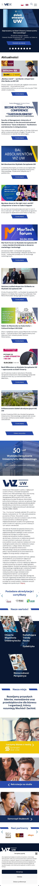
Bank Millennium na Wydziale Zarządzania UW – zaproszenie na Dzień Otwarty (19, 368)
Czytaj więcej (19, 94)
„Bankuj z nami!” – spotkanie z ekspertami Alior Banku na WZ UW (17, 80)
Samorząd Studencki (20, 818)
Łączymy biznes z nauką (18, 744)
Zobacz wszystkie (19, 433)
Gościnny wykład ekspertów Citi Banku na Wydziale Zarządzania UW (17, 287)
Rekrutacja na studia (19, 784)
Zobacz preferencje (19, 882)
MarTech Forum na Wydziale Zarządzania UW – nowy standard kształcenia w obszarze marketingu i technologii (19, 245)
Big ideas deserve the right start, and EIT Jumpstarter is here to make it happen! (17, 204)
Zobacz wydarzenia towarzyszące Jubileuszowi (19, 465)
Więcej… (23, 583)
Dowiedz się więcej (19, 43)
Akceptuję (19, 872)
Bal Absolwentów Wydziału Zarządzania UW (18, 164)
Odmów (19, 877)
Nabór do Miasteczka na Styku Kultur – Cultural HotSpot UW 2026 (16, 327)
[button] (36, 853)
